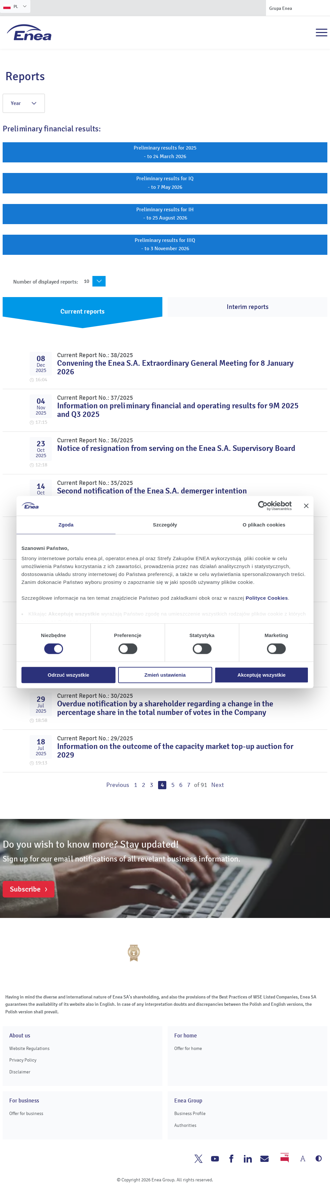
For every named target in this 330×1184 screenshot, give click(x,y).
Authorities (185, 1125)
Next (217, 785)
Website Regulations (29, 1048)
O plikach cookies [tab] (264, 524)
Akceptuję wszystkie (262, 675)
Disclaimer (19, 1072)
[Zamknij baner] (306, 505)
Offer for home (188, 1048)
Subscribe (25, 889)
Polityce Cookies (267, 598)
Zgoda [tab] (66, 524)
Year (24, 103)
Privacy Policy (22, 1060)
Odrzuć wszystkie (68, 675)
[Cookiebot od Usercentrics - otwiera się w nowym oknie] (263, 506)
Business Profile (190, 1113)
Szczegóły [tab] (165, 524)
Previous (117, 785)
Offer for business (26, 1113)
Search (307, 32)
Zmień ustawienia (164, 675)
